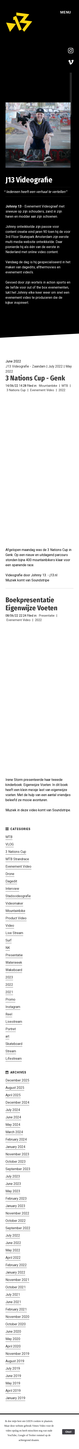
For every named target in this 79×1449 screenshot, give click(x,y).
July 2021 (12, 1295)
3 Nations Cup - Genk (35, 378)
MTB (65, 386)
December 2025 (17, 1080)
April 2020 (13, 1346)
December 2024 (17, 1102)
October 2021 (15, 1287)
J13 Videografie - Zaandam (25, 366)
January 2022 (15, 1272)
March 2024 (14, 1132)
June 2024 (13, 1117)
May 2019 (12, 1383)
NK (7, 948)
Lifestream (13, 1059)
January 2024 (15, 1147)
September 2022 (17, 1228)
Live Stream (14, 933)
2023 (9, 977)
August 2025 (14, 1088)
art (7, 1036)
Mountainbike (48, 386)
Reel (8, 1014)
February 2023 (16, 1199)
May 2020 (12, 1339)
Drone (9, 874)
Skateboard (13, 1044)
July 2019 (12, 1368)
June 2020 (13, 1332)
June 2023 (13, 1184)
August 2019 (14, 1361)
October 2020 (15, 1324)
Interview (12, 889)
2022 (62, 390)
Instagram (12, 1007)
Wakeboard (13, 970)
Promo (10, 999)
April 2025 (13, 1095)
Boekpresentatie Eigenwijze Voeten (31, 604)
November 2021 (17, 1280)
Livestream (13, 1022)
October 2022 (15, 1221)
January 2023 (15, 1206)
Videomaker (14, 903)
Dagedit (11, 881)
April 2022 (13, 1258)
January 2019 (15, 1398)
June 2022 (13, 1243)
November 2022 (17, 1213)
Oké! (68, 1431)
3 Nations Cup (16, 390)
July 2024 (12, 1110)
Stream (10, 1051)
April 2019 (13, 1391)
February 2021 (16, 1309)
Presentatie (47, 615)
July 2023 (12, 1176)
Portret (10, 1029)
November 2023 (17, 1154)
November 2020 (17, 1317)
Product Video (16, 918)
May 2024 (12, 1125)
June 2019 (13, 1376)
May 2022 (12, 1250)
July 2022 (55, 366)
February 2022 (16, 1265)
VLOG (9, 844)
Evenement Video (42, 390)
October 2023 (15, 1162)
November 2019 (17, 1354)
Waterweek (13, 963)
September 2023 (17, 1169)
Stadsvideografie (18, 896)
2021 (9, 992)
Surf (8, 940)
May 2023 (12, 1191)
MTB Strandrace (17, 859)
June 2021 (13, 1302)
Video (9, 926)
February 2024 (16, 1139)
